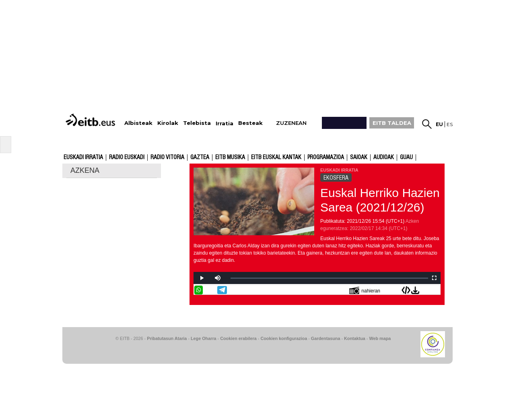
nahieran (364, 290)
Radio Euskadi (126, 157)
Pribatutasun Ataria (167, 338)
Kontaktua (354, 338)
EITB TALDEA (392, 123)
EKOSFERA (335, 177)
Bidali (435, 290)
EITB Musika (230, 157)
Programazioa (325, 157)
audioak (383, 157)
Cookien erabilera (238, 338)
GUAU (406, 157)
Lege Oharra (203, 338)
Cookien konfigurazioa (283, 338)
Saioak (358, 157)
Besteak (250, 123)
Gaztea (199, 157)
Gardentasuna (325, 338)
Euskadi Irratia (83, 157)
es (450, 124)
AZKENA (84, 170)
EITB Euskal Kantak (276, 157)
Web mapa (380, 338)
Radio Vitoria (167, 157)
